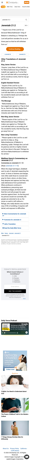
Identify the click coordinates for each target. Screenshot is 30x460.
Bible (2, 233)
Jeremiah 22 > (22, 54)
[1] (20, 32)
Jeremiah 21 (17, 233)
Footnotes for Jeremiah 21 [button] (11, 220)
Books (6, 233)
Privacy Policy (14, 448)
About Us (6, 448)
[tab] (15, 214)
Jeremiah (11, 233)
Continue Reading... (15, 49)
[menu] (2, 3)
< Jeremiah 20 (7, 54)
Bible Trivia (9, 6)
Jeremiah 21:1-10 (12, 166)
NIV (26, 25)
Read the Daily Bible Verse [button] (11, 228)
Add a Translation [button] (9, 224)
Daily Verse (17, 6)
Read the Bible (26, 6)
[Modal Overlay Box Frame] (15, 284)
